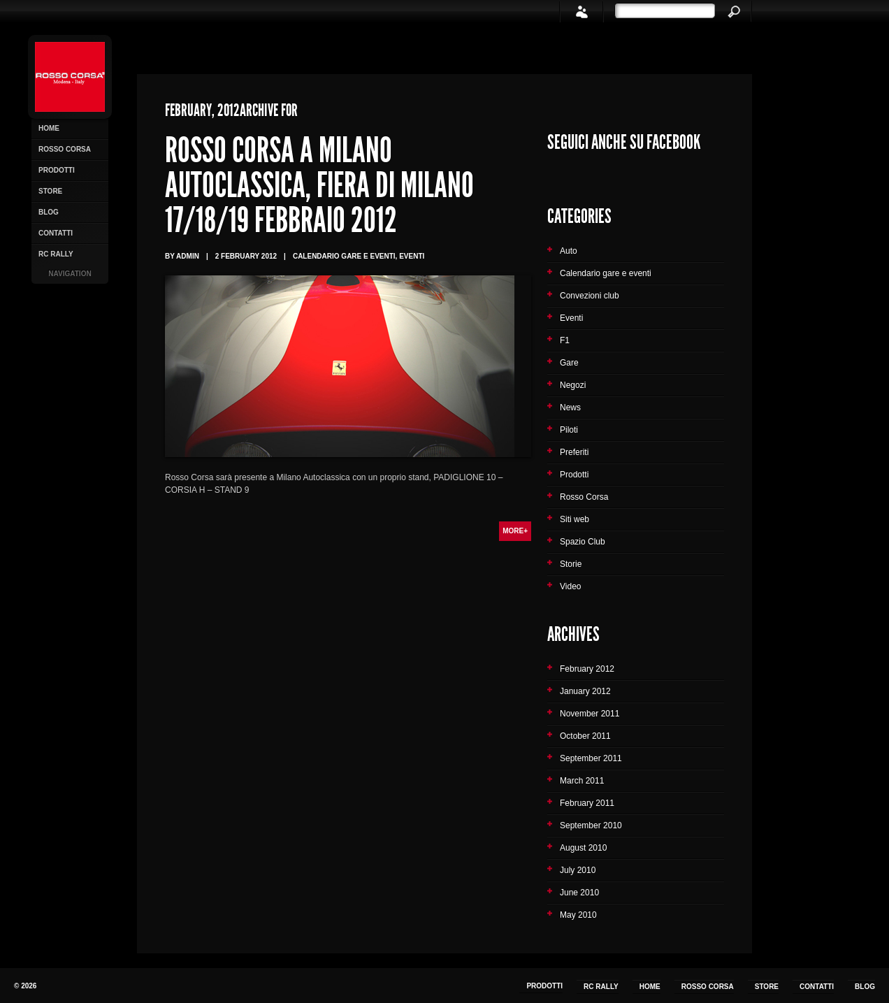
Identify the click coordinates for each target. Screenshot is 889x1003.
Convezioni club (589, 296)
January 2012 (585, 691)
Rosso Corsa (64, 149)
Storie (570, 564)
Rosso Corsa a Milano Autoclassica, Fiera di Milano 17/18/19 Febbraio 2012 (319, 185)
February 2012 (587, 669)
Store (50, 191)
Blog (48, 212)
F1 (565, 340)
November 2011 (589, 714)
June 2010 (579, 892)
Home (48, 128)
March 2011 (582, 781)
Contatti (55, 233)
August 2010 (583, 848)
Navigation (69, 273)
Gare (569, 363)
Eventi (571, 318)
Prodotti (56, 170)
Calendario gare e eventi (605, 273)
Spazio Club (582, 542)
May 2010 (578, 915)
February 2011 (587, 803)
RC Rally (55, 254)
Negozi (573, 385)
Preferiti (574, 452)
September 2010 (591, 825)
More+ (515, 531)
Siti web (574, 519)
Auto (568, 251)
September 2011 (591, 758)
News (570, 407)
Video (570, 586)
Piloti (569, 430)
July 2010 (577, 870)
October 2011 (585, 736)
